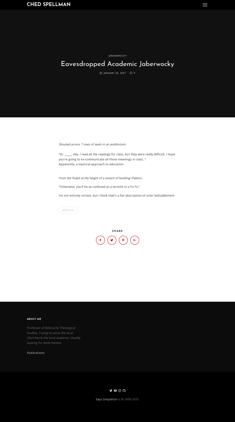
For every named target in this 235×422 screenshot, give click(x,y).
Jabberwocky (118, 55)
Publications (35, 353)
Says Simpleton (106, 399)
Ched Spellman (49, 4)
